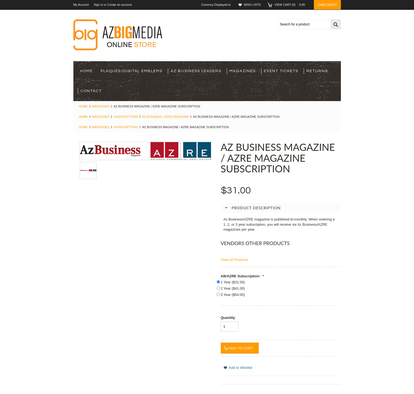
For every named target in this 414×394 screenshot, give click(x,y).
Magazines (243, 71)
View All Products (234, 260)
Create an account (119, 4)
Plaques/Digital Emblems (131, 71)
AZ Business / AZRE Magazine (165, 116)
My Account (81, 4)
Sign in (98, 4)
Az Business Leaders (196, 71)
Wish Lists (252, 4)
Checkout (327, 5)
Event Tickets (281, 71)
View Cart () (291, 4)
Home (83, 106)
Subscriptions (126, 116)
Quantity (228, 318)
